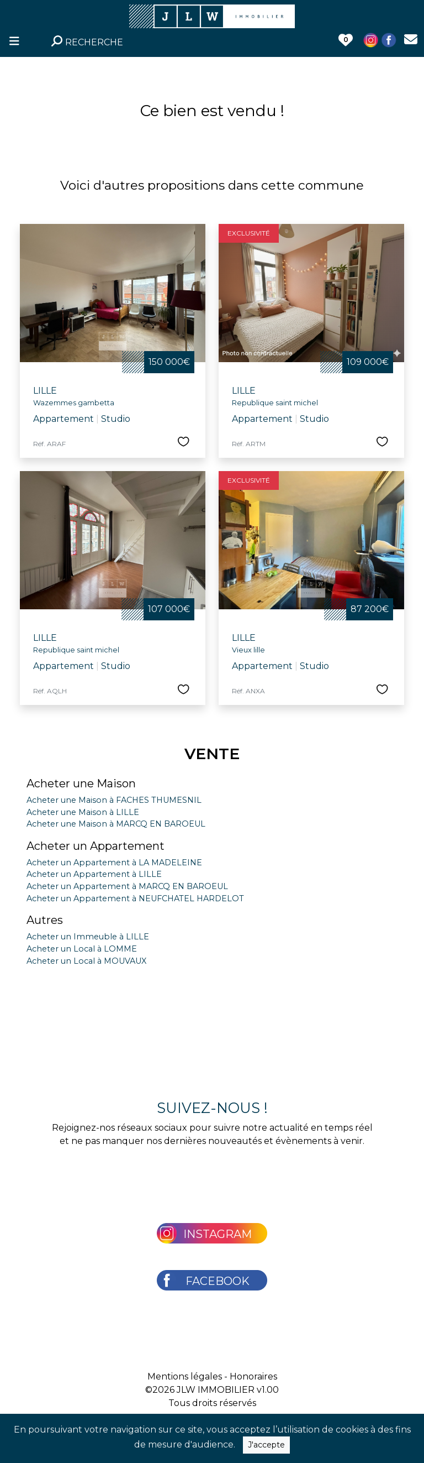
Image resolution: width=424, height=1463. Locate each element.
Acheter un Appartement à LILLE (94, 874)
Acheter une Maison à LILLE (82, 812)
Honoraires (253, 1376)
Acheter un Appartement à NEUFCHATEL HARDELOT (135, 898)
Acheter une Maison (81, 783)
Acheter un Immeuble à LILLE (87, 937)
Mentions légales (184, 1376)
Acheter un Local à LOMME (81, 949)
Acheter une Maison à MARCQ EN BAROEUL (115, 824)
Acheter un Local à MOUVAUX (86, 961)
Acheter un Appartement (95, 846)
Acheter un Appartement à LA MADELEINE (114, 863)
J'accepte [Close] (266, 1445)
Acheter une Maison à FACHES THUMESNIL (114, 800)
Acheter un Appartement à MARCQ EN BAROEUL (127, 886)
